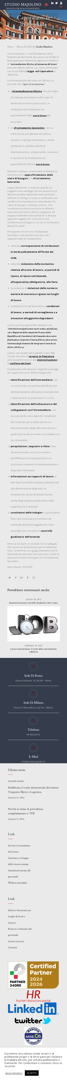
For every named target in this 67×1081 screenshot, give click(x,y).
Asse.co (12, 922)
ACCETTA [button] (32, 1073)
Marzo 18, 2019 (24, 46)
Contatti (12, 947)
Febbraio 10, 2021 (33, 645)
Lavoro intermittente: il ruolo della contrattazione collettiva (33, 650)
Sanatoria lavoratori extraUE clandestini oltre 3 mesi (33, 603)
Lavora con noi (16, 941)
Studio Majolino (42, 46)
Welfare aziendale (17, 882)
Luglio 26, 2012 (33, 599)
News (10, 46)
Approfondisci (13, 1073)
